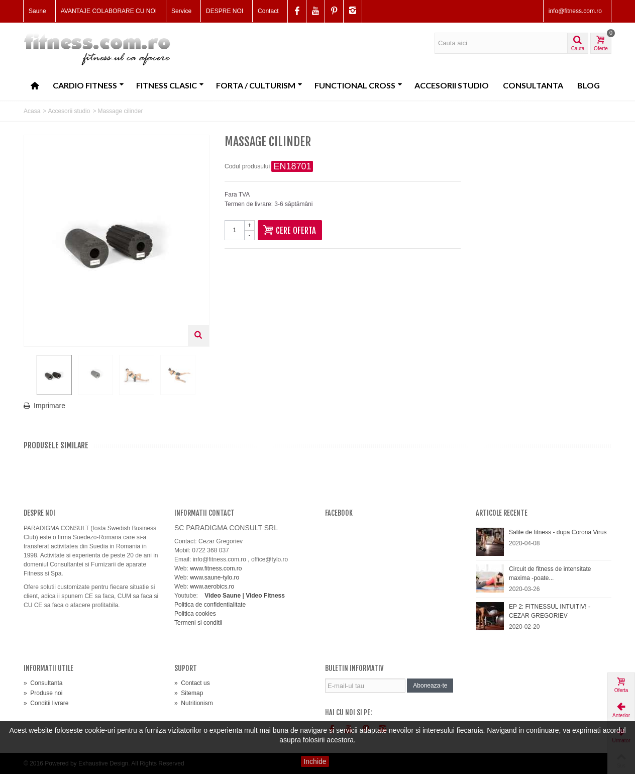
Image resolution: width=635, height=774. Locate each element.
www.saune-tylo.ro (214, 577)
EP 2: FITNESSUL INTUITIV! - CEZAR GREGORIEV (549, 611)
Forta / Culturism (259, 85)
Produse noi (43, 693)
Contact (268, 11)
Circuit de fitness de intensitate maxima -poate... (550, 573)
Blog (588, 85)
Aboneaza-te (430, 685)
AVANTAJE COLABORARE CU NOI (109, 11)
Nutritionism (193, 703)
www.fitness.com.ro (216, 568)
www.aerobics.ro (212, 586)
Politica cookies (195, 613)
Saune (37, 11)
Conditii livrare (46, 703)
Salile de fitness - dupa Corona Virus (558, 532)
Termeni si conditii (198, 622)
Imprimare (49, 406)
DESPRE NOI (224, 11)
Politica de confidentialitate (210, 604)
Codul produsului (247, 166)
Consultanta (533, 85)
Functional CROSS (358, 85)
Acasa (32, 111)
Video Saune (222, 595)
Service (181, 11)
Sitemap (188, 693)
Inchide (314, 761)
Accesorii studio (451, 85)
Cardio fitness (88, 85)
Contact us (192, 683)
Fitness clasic (170, 85)
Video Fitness (265, 595)
